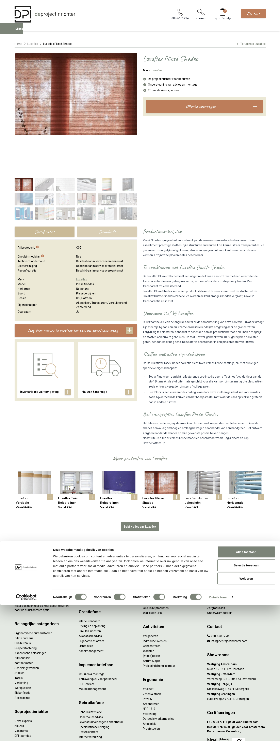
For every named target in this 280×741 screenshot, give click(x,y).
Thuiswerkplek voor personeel (98, 637)
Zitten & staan (152, 652)
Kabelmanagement (91, 609)
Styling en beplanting (92, 584)
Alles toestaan (246, 687)
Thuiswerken (215, 531)
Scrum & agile (152, 619)
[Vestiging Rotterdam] (236, 632)
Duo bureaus (23, 601)
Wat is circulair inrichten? (158, 521)
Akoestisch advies (90, 594)
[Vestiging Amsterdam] (236, 622)
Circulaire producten (156, 566)
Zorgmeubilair (216, 566)
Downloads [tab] (107, 191)
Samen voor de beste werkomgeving (166, 556)
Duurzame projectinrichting (160, 551)
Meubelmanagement (92, 647)
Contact (253, 14)
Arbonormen (151, 662)
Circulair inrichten (90, 589)
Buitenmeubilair (217, 561)
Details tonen (218, 733)
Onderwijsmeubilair (219, 571)
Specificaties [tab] (44, 191)
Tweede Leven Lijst (155, 536)
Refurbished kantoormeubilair (98, 546)
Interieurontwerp (89, 579)
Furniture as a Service (92, 531)
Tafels (19, 636)
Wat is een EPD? (153, 571)
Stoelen (19, 631)
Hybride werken (217, 526)
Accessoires (22, 656)
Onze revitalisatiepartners (159, 541)
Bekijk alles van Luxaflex (140, 484)
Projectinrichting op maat (159, 624)
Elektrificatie (22, 651)
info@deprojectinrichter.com (227, 599)
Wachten (148, 609)
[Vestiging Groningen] (236, 652)
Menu (20, 31)
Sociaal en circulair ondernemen (163, 526)
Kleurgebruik (215, 541)
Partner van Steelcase (221, 551)
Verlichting (21, 641)
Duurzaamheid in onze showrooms (165, 531)
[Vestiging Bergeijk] (236, 642)
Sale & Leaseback (90, 541)
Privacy (147, 657)
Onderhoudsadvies (91, 675)
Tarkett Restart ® (154, 546)
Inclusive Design (217, 556)
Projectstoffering (26, 606)
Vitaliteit (148, 647)
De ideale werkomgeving (158, 677)
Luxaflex (32, 43)
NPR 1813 (149, 667)
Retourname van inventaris (96, 551)
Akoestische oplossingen (30, 611)
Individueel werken (155, 599)
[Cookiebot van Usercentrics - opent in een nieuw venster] (26, 733)
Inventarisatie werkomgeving (97, 521)
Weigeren (246, 714)
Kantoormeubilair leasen (94, 536)
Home (18, 43)
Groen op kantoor (218, 546)
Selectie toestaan (246, 701)
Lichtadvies (86, 604)
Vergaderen (150, 594)
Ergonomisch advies (91, 599)
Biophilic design (217, 536)
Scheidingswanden (27, 626)
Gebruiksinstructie (90, 670)
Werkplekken (23, 646)
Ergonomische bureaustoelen (33, 591)
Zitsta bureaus (24, 596)
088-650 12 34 (218, 594)
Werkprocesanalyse (91, 526)
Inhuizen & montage (91, 632)
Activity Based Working (221, 521)
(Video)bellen (151, 614)
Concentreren (152, 604)
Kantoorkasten (24, 621)
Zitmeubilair (22, 616)
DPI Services (87, 642)
